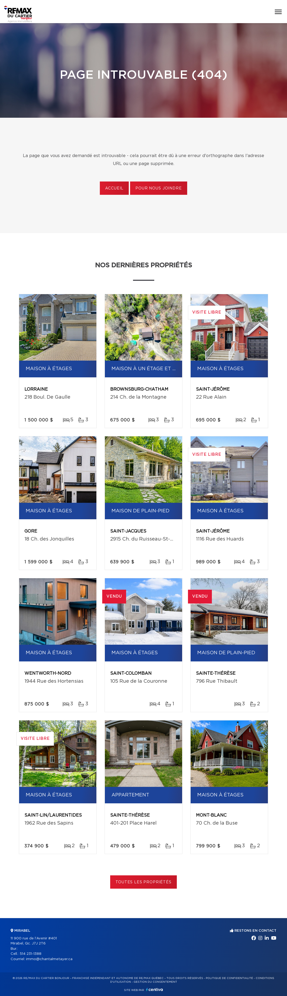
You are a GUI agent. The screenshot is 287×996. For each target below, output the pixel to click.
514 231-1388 (30, 954)
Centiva (154, 989)
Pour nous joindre (158, 188)
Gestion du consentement (155, 982)
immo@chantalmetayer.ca (49, 959)
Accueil (114, 188)
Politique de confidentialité (229, 978)
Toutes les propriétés (143, 882)
